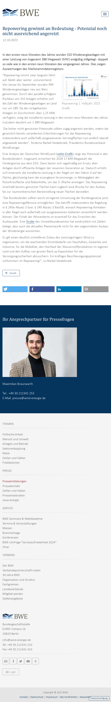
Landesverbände (12, 589)
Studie (30, 221)
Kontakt (24, 697)
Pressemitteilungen (14, 481)
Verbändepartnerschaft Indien (21, 570)
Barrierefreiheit (68, 697)
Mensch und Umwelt (15, 439)
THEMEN (8, 424)
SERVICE (7, 508)
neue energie (10, 500)
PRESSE (7, 471)
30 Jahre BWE (11, 575)
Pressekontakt (11, 486)
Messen (7, 528)
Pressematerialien (13, 495)
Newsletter (85, 697)
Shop (5, 547)
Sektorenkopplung (13, 448)
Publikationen (11, 462)
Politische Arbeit (12, 434)
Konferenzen (10, 537)
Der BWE (8, 565)
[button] (15, 289)
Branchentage (11, 533)
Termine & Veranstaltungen (19, 523)
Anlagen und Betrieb (15, 444)
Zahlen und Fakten (13, 458)
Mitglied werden (12, 594)
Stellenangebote (12, 598)
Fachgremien (10, 584)
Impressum (52, 697)
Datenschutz (36, 697)
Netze (6, 453)
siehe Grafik (65, 154)
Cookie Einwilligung (99, 698)
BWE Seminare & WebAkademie (22, 519)
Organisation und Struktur (18, 580)
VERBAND (8, 555)
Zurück (10, 273)
